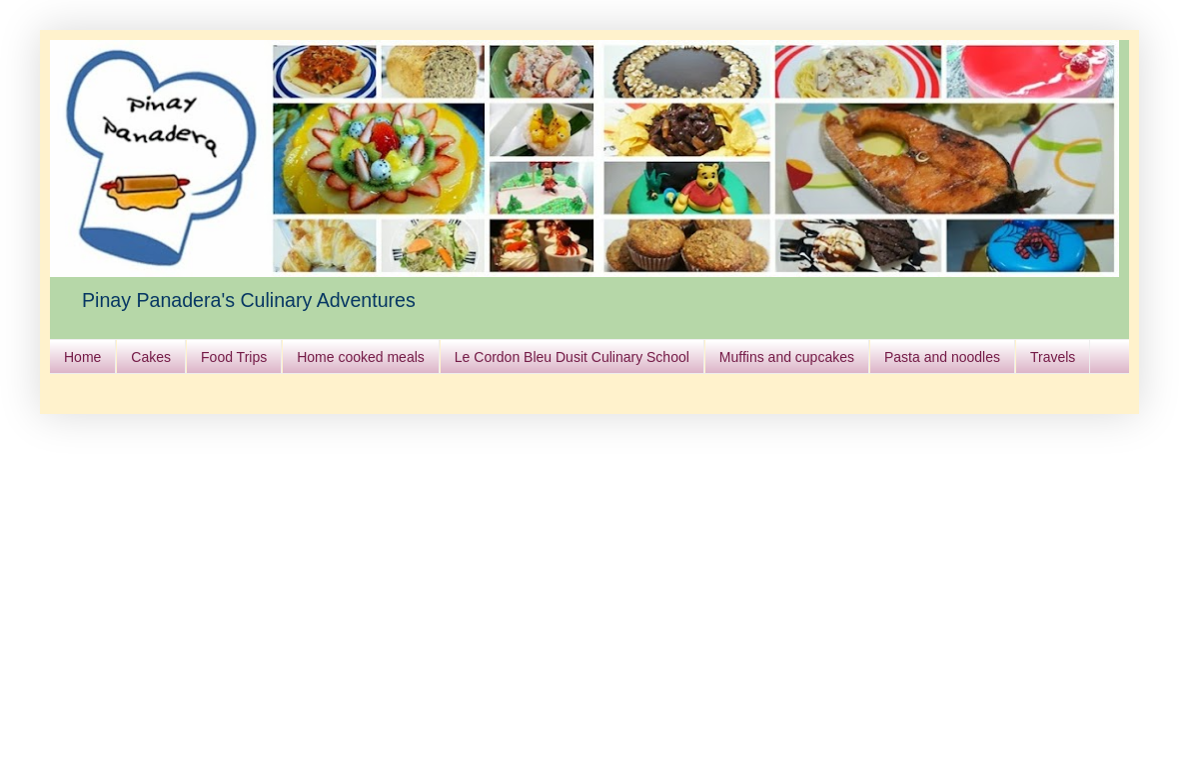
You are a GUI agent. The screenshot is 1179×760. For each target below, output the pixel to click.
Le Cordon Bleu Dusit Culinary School (572, 357)
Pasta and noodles (942, 357)
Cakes (151, 357)
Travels (1052, 357)
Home (82, 357)
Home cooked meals (361, 357)
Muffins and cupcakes (786, 357)
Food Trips (234, 357)
